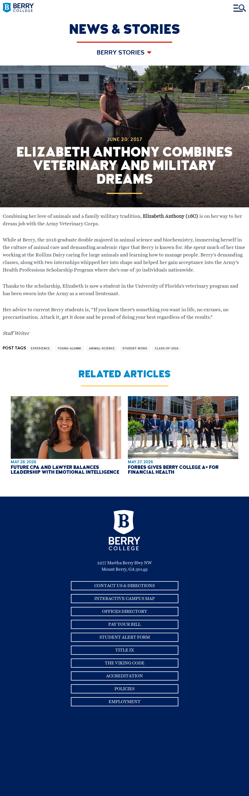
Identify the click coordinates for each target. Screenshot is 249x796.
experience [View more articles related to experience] (40, 349)
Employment (124, 702)
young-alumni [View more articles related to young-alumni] (69, 349)
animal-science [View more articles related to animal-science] (102, 349)
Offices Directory (124, 611)
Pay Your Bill (124, 624)
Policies (124, 689)
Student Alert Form (124, 637)
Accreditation (124, 676)
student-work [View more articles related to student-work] (134, 349)
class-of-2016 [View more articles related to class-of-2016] (167, 349)
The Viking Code (125, 663)
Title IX (124, 650)
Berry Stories (121, 53)
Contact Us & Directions (124, 586)
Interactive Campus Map (124, 598)
